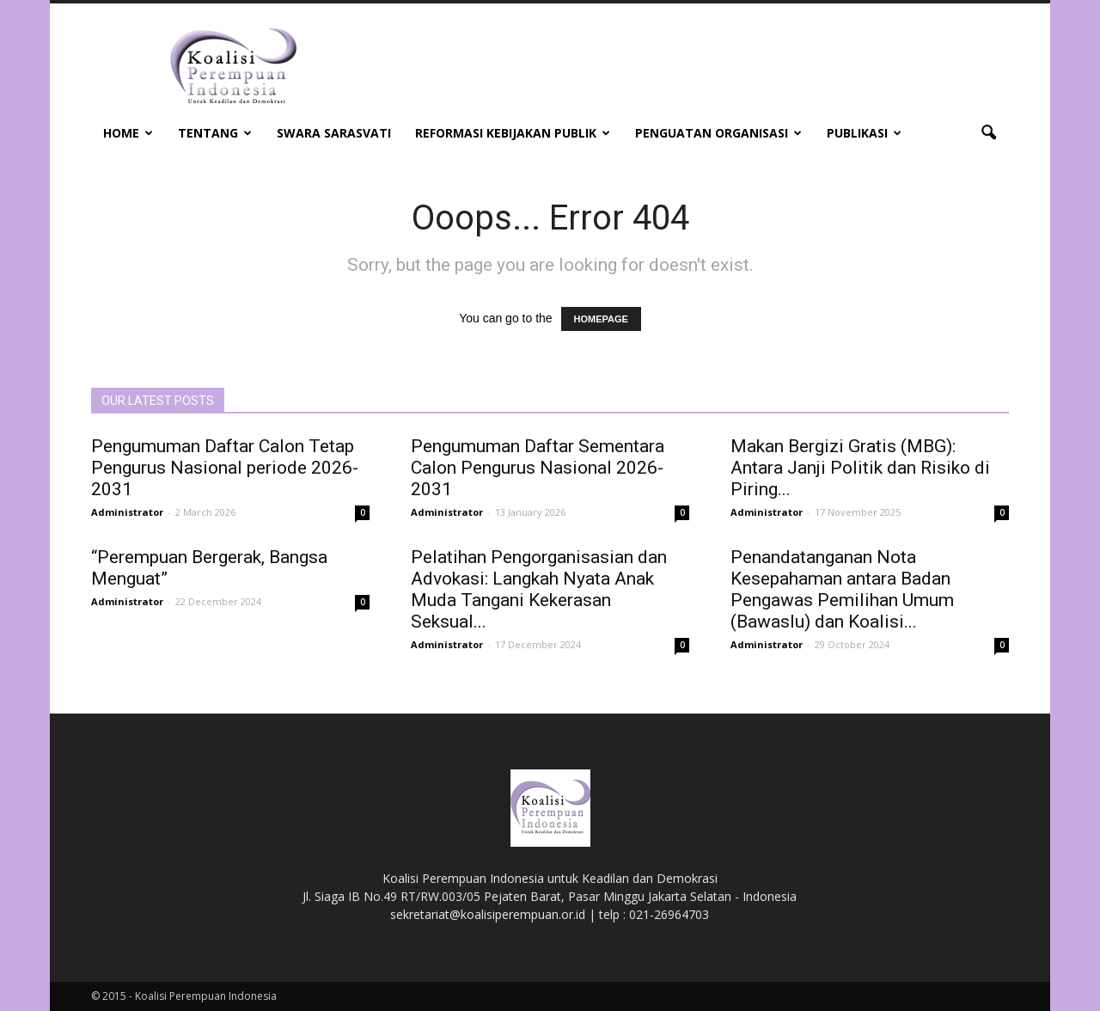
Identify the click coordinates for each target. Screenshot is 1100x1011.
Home (128, 133)
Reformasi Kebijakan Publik (512, 133)
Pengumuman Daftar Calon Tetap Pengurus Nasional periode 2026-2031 (224, 467)
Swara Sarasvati (334, 133)
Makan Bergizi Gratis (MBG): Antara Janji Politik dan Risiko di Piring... (860, 467)
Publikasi (864, 133)
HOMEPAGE (601, 319)
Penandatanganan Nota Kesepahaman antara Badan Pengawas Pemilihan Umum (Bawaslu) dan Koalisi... (842, 589)
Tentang (215, 133)
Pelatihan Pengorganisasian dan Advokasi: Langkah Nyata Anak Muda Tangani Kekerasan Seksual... (539, 589)
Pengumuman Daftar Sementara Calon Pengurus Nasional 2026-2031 (537, 467)
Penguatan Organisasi (718, 133)
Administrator (127, 512)
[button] (988, 133)
